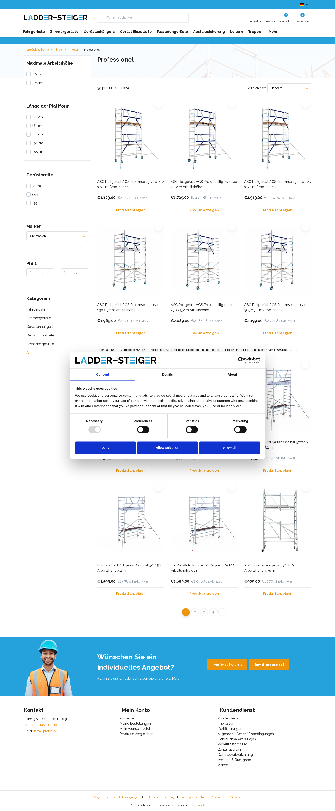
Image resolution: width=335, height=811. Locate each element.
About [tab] (232, 374)
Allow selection (167, 447)
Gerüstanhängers (40, 327)
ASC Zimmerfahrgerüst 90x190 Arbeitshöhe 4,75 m (269, 568)
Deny (105, 447)
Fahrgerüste (35, 309)
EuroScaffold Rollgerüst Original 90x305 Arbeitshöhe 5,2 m (202, 568)
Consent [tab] (102, 374)
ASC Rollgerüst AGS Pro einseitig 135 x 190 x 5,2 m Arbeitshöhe (127, 307)
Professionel (92, 49)
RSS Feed (235, 797)
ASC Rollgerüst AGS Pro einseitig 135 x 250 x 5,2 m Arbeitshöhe (201, 307)
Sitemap (217, 797)
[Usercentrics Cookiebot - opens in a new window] (241, 360)
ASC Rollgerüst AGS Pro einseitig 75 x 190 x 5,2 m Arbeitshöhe (204, 184)
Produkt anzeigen (130, 210)
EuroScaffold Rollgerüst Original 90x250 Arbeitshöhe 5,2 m (129, 568)
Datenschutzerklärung (160, 797)
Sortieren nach (256, 88)
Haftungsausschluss (193, 797)
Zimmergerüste (38, 318)
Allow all (229, 447)
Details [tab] (167, 374)
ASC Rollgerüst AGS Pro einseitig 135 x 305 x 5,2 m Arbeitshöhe (274, 307)
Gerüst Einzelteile (40, 335)
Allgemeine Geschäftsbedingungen (117, 797)
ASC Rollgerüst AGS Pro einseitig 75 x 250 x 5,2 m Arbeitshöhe (130, 184)
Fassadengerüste (40, 344)
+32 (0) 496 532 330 (228, 664)
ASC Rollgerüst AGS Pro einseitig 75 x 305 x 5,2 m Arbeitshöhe (277, 184)
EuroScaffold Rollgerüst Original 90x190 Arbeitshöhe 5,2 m (276, 444)
